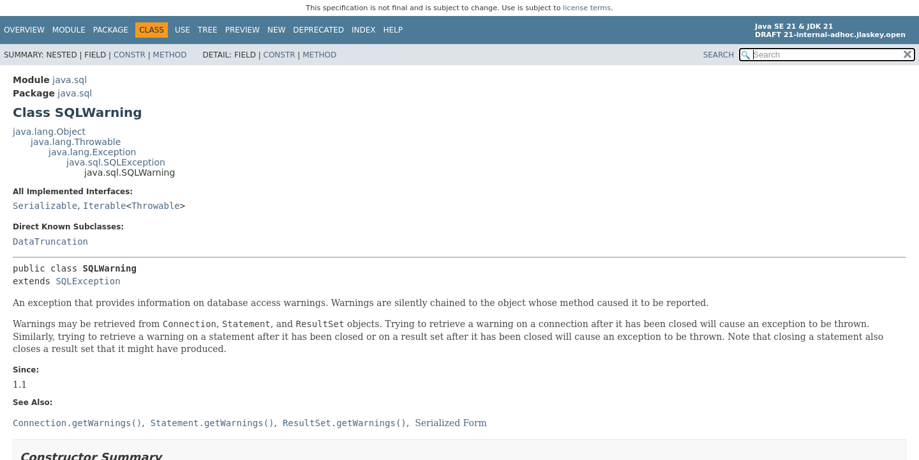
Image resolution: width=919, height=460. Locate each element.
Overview (24, 30)
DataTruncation (50, 241)
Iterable (104, 206)
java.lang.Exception (92, 152)
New (276, 30)
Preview (242, 30)
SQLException (88, 281)
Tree (208, 30)
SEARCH (719, 54)
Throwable (155, 206)
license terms (587, 8)
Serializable (45, 206)
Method (170, 54)
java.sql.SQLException (115, 162)
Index (364, 30)
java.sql (69, 80)
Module (69, 30)
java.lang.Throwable (76, 142)
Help (393, 30)
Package (110, 30)
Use (182, 30)
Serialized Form (451, 423)
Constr (130, 54)
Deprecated (318, 30)
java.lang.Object (49, 131)
